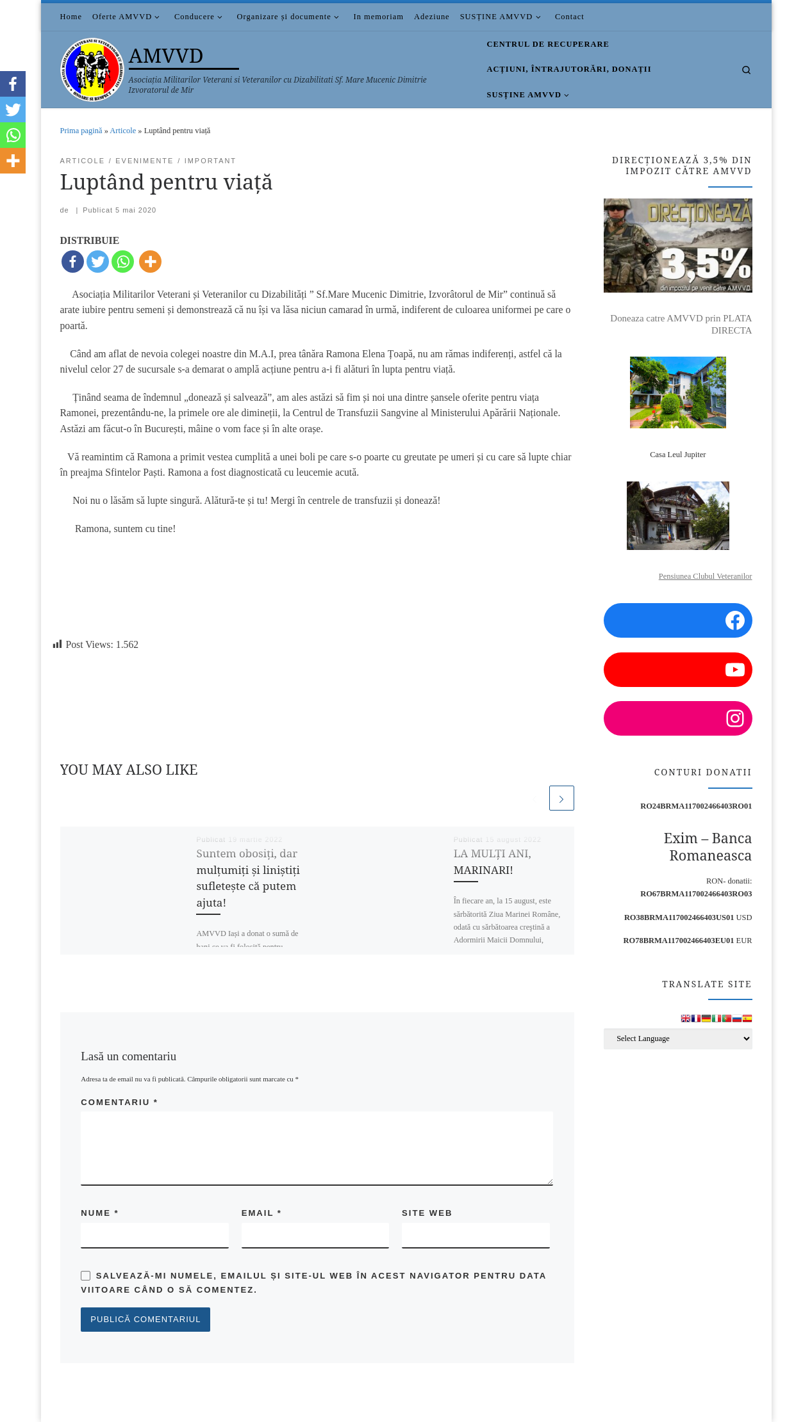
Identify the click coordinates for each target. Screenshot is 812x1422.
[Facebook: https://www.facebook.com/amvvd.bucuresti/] (678, 620)
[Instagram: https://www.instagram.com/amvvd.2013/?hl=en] (678, 718)
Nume (100, 1213)
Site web (427, 1213)
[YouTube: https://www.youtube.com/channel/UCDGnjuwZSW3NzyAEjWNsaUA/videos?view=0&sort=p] (678, 669)
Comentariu (119, 1102)
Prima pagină (81, 130)
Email (262, 1213)
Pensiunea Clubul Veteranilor (705, 576)
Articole (123, 130)
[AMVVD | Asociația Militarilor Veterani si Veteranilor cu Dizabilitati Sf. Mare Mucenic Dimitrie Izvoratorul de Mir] (92, 67)
